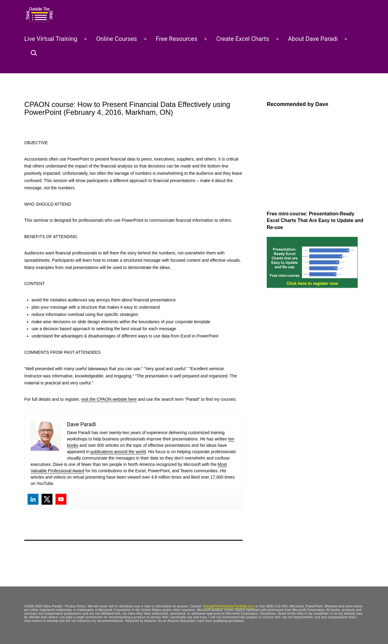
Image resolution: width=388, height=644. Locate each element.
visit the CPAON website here (109, 399)
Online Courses (116, 38)
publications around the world (118, 451)
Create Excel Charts (242, 38)
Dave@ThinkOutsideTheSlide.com (228, 606)
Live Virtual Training (50, 38)
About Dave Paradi (313, 38)
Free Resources (176, 38)
